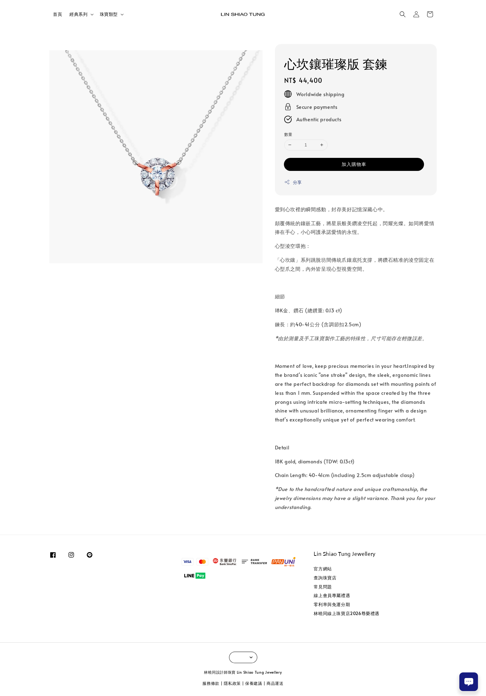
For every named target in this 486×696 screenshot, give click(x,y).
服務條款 (210, 683)
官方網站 (323, 569)
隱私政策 (232, 683)
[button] (402, 14)
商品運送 (275, 683)
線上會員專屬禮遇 (332, 595)
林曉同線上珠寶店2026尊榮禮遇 (346, 613)
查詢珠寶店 (325, 578)
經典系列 (78, 14)
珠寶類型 (109, 14)
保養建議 (253, 683)
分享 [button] (293, 182)
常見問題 (323, 587)
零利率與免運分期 (332, 604)
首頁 (57, 14)
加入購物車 (354, 164)
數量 (288, 134)
